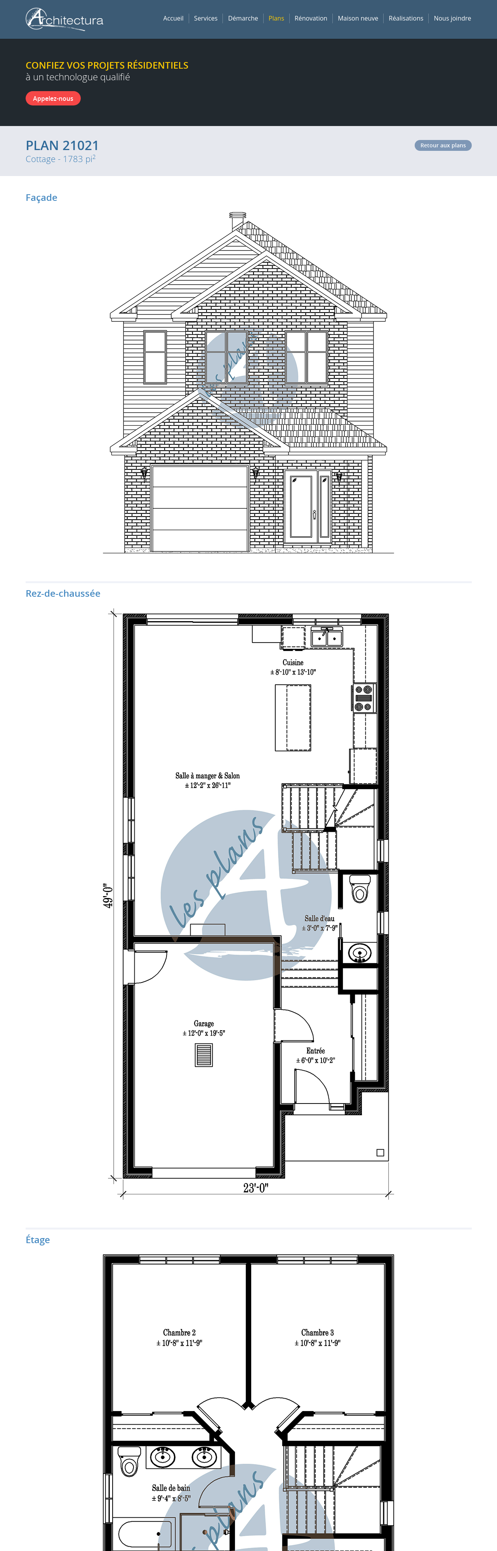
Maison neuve (358, 18)
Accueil (173, 18)
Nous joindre (452, 18)
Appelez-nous (53, 98)
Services (206, 18)
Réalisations (406, 18)
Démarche (243, 18)
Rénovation (311, 18)
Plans (276, 18)
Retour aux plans (443, 145)
